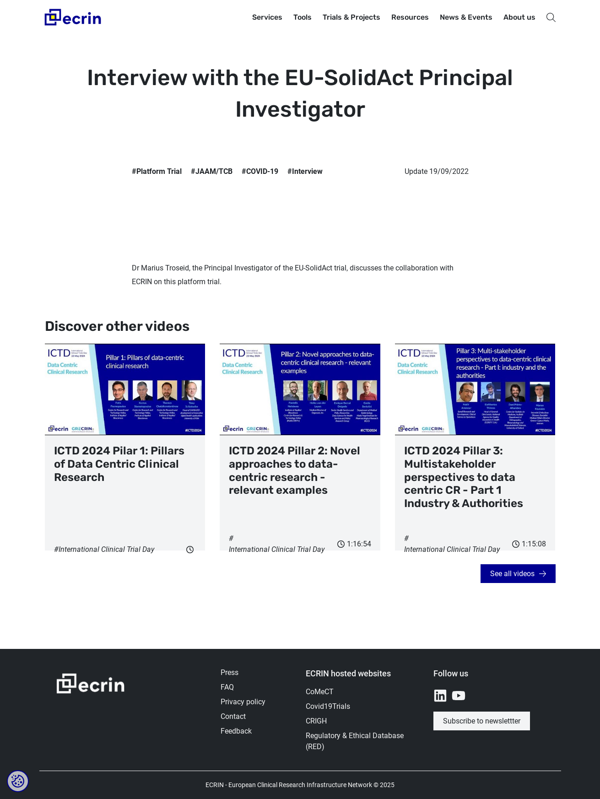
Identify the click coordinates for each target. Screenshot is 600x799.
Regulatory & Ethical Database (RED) (355, 741)
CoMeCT (320, 691)
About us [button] (519, 17)
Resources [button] (410, 17)
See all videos (512, 573)
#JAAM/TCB (211, 171)
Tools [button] (302, 17)
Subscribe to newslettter (481, 721)
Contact (233, 716)
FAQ (227, 687)
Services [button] (267, 17)
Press (229, 672)
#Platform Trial (157, 171)
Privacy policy (243, 701)
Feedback (236, 731)
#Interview (305, 171)
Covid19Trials (328, 706)
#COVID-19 (260, 171)
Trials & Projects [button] (351, 17)
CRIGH (316, 721)
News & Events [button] (466, 17)
